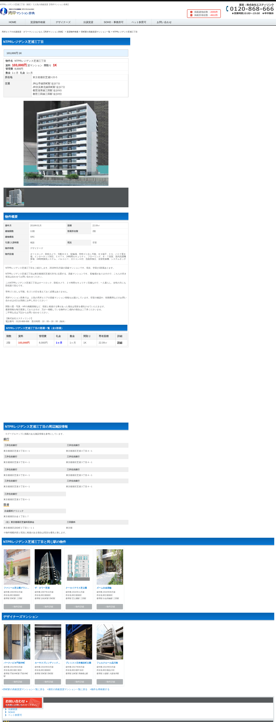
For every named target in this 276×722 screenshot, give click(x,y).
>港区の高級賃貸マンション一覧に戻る (67, 689)
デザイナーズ (63, 22)
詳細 (119, 342)
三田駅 (49, 90)
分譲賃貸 (88, 22)
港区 (42, 77)
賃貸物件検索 (37, 22)
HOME (12, 22)
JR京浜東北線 (40, 87)
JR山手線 (38, 83)
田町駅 (47, 83)
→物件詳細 (17, 606)
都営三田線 (39, 93)
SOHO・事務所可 (113, 22)
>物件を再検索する (100, 689)
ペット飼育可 (138, 22)
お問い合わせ (164, 22)
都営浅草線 (39, 90)
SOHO (11, 712)
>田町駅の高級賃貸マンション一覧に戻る (23, 689)
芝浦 (47, 77)
